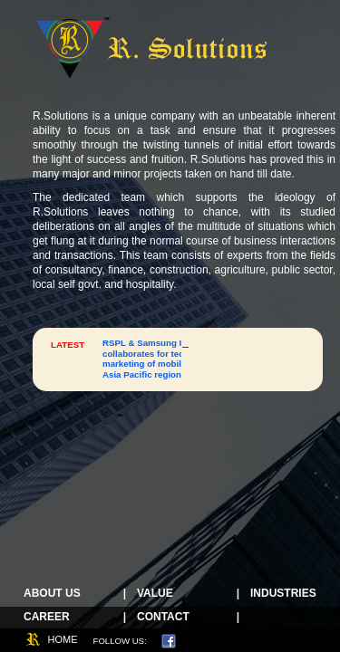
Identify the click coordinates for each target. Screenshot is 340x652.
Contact (163, 617)
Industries (283, 594)
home (63, 639)
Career (47, 617)
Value (155, 594)
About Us (52, 594)
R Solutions (153, 47)
